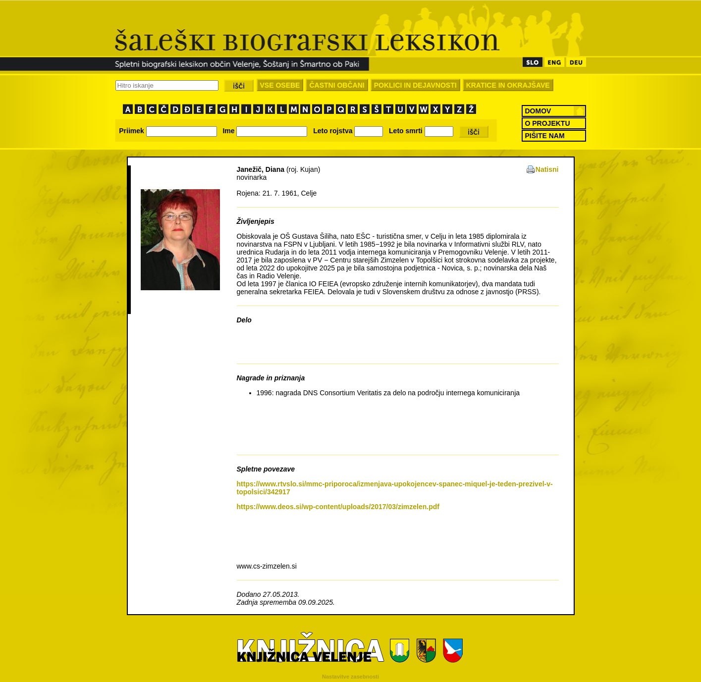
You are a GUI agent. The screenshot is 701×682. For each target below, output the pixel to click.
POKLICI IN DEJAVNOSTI (415, 85)
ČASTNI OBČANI (336, 85)
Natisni (547, 169)
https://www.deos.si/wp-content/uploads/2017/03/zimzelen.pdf (338, 507)
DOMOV (538, 111)
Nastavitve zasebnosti (350, 677)
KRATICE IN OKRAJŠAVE (508, 85)
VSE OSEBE (280, 85)
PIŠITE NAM (545, 136)
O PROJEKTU (547, 123)
